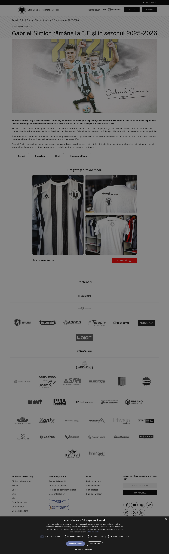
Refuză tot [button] (95, 544)
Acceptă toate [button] (75, 544)
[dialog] (84, 535)
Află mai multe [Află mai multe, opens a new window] (93, 532)
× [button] (166, 519)
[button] (84, 549)
